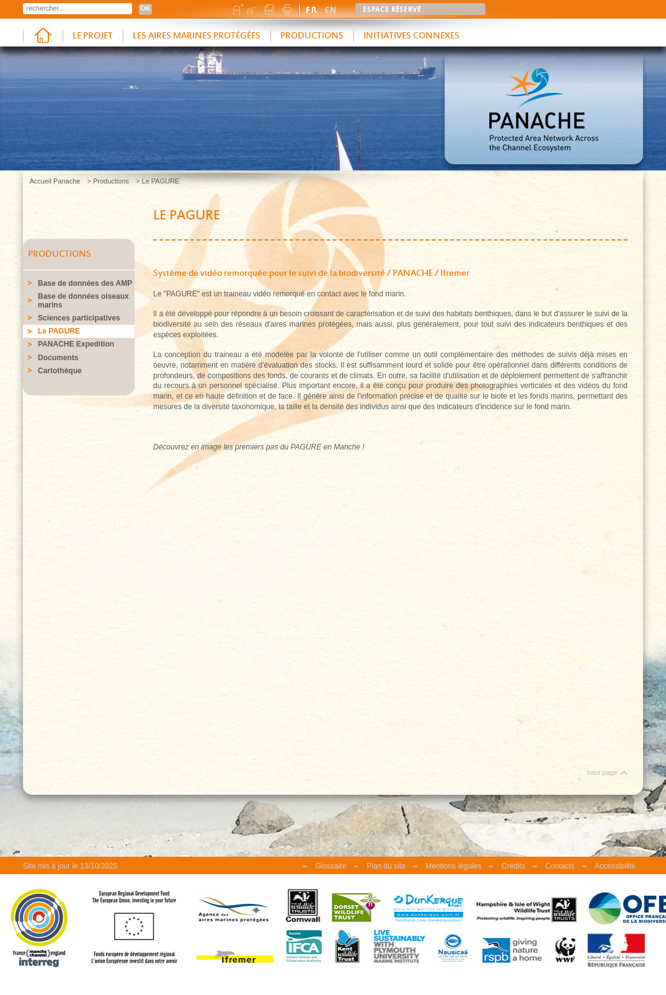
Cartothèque (60, 370)
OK (145, 8)
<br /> (385, 605)
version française (312, 9)
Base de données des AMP (85, 283)
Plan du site (386, 866)
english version (330, 9)
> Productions (108, 181)
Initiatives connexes (411, 36)
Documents (58, 357)
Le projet (93, 36)
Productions (312, 36)
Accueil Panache (55, 181)
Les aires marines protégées (196, 36)
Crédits (513, 866)
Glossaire (331, 866)
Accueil (43, 36)
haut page (602, 772)
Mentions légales (453, 866)
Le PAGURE (59, 331)
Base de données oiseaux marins (83, 300)
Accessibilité (615, 866)
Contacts (559, 866)
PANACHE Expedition (76, 344)
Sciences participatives (79, 318)
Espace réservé (392, 10)
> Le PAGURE (157, 181)
